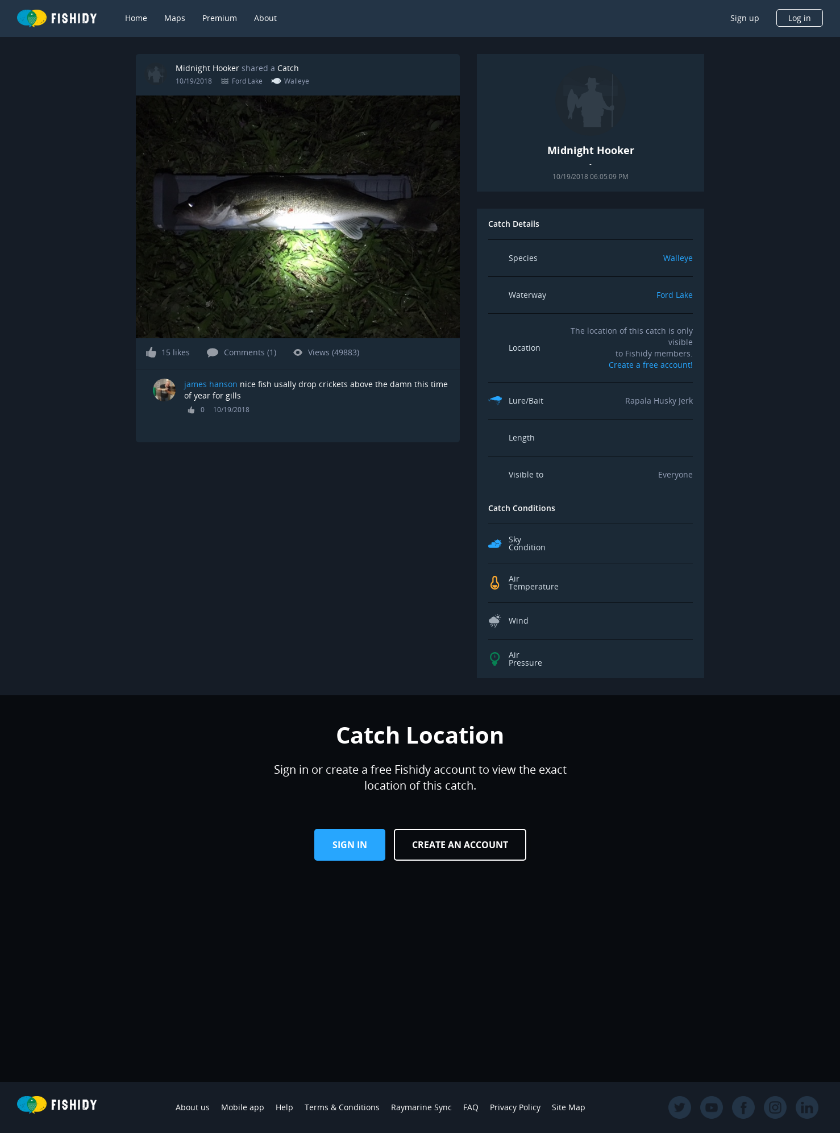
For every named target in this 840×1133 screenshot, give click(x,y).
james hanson (211, 384)
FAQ (471, 1107)
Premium (219, 18)
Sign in (349, 845)
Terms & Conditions (342, 1107)
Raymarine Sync (421, 1107)
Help (284, 1107)
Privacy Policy (515, 1107)
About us (193, 1107)
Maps (174, 18)
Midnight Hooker (207, 68)
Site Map (568, 1107)
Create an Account (460, 845)
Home (136, 18)
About (265, 18)
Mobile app (242, 1107)
